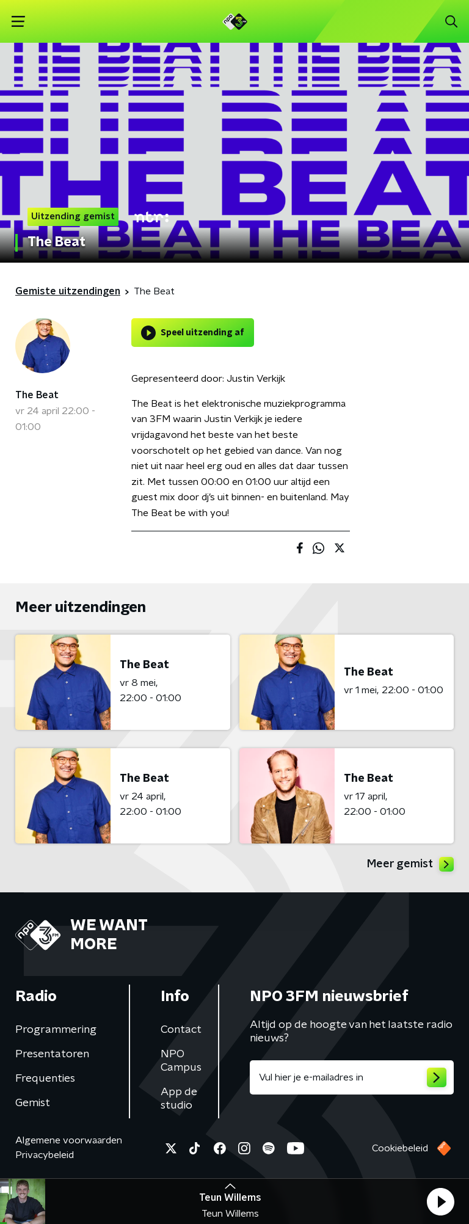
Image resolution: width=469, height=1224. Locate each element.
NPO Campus (181, 1061)
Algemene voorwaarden (68, 1140)
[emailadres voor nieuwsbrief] (352, 1077)
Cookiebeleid (400, 1148)
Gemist (32, 1103)
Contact (181, 1029)
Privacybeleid (44, 1155)
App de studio (179, 1099)
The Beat (37, 395)
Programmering (55, 1029)
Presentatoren (52, 1054)
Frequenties (45, 1078)
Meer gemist (410, 864)
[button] (440, 1201)
